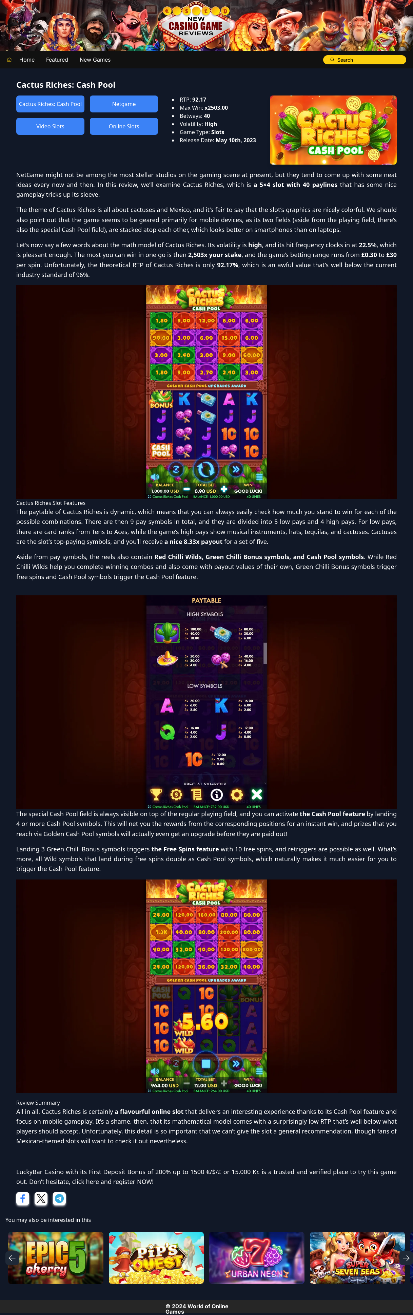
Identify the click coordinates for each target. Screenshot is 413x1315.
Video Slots (50, 126)
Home (27, 59)
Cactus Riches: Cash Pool (50, 104)
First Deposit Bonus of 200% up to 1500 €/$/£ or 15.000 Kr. (174, 1172)
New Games (95, 59)
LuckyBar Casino (40, 1172)
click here (85, 1182)
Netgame (124, 104)
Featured (57, 59)
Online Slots (124, 126)
